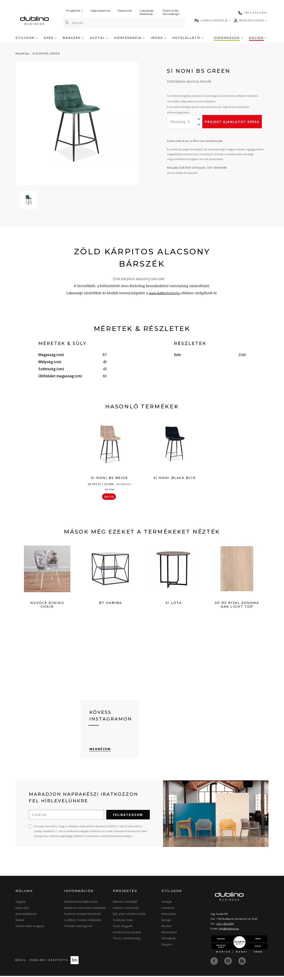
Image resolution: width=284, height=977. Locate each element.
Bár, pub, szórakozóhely (129, 915)
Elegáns (167, 946)
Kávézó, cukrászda (126, 909)
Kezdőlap (22, 53)
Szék (50, 38)
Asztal (99, 38)
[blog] (242, 962)
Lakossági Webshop (147, 12)
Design (166, 921)
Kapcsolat (125, 10)
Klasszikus (169, 915)
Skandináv (169, 940)
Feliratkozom (128, 816)
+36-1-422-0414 (225, 925)
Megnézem (100, 750)
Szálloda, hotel (123, 921)
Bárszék (73, 38)
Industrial (168, 909)
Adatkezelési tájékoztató (81, 903)
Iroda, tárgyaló (122, 928)
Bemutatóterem (26, 915)
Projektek (74, 10)
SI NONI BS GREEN (46, 53)
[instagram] (228, 962)
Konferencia (129, 38)
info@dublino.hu (229, 930)
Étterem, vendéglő (125, 903)
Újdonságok (228, 38)
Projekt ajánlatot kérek (232, 122)
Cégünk (21, 903)
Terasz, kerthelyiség (126, 940)
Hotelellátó (187, 38)
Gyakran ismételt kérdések (82, 915)
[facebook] (214, 962)
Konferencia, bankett (127, 933)
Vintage (167, 903)
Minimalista (169, 933)
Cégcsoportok (100, 10)
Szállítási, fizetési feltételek (82, 921)
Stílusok (27, 38)
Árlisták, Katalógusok (78, 928)
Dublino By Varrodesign (171, 12)
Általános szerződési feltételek (85, 909)
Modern (167, 928)
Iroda (158, 38)
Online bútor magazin (30, 928)
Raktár (20, 921)
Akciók (258, 38)
